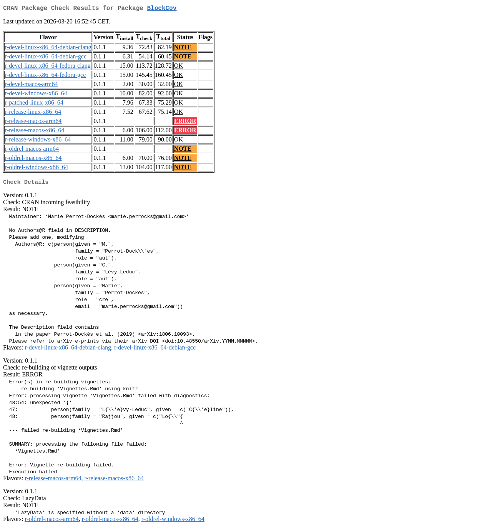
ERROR (185, 122)
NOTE (182, 48)
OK (178, 67)
